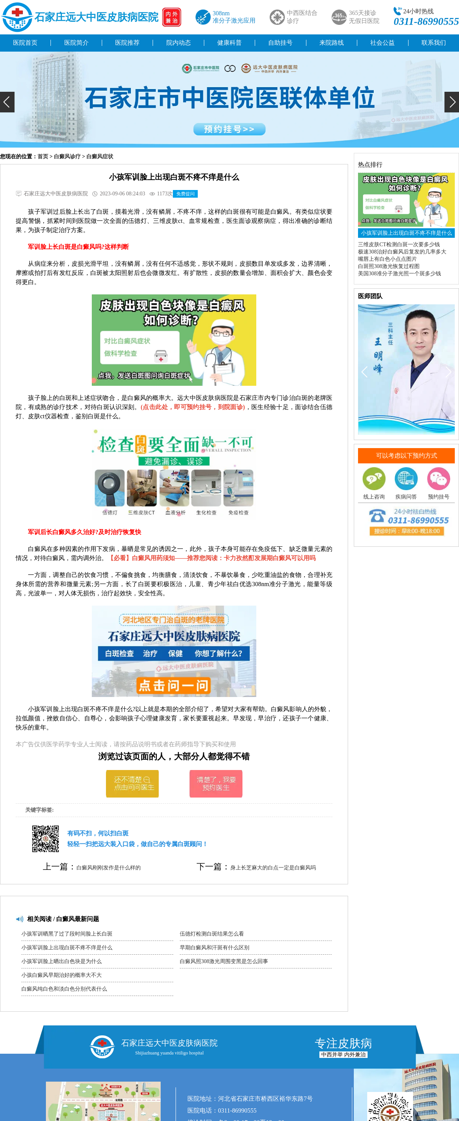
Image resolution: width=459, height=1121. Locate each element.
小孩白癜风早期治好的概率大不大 (61, 975)
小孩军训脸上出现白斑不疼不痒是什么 (66, 947)
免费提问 (185, 194)
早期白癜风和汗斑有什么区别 (214, 947)
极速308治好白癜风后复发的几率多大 (402, 252)
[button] (7, 102)
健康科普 (229, 42)
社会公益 (382, 42)
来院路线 (331, 42)
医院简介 (76, 42)
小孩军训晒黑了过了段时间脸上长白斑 (66, 934)
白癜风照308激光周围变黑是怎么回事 (224, 961)
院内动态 (178, 42)
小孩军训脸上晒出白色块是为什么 (61, 961)
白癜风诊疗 (67, 156)
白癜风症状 (99, 156)
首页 (42, 156)
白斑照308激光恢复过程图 (389, 266)
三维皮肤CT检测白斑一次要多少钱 (399, 244)
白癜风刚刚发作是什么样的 (108, 868)
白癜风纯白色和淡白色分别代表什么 (64, 989)
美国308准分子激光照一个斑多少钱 (399, 273)
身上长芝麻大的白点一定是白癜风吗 (273, 868)
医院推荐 (127, 42)
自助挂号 (280, 42)
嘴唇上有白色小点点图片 (387, 259)
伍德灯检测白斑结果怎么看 (212, 934)
